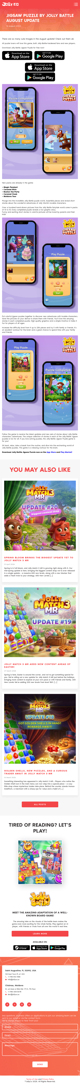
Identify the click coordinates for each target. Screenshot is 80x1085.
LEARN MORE (40, 933)
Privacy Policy (48, 1079)
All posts (40, 804)
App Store (51, 452)
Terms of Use (32, 1079)
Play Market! (66, 452)
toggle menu (76, 4)
